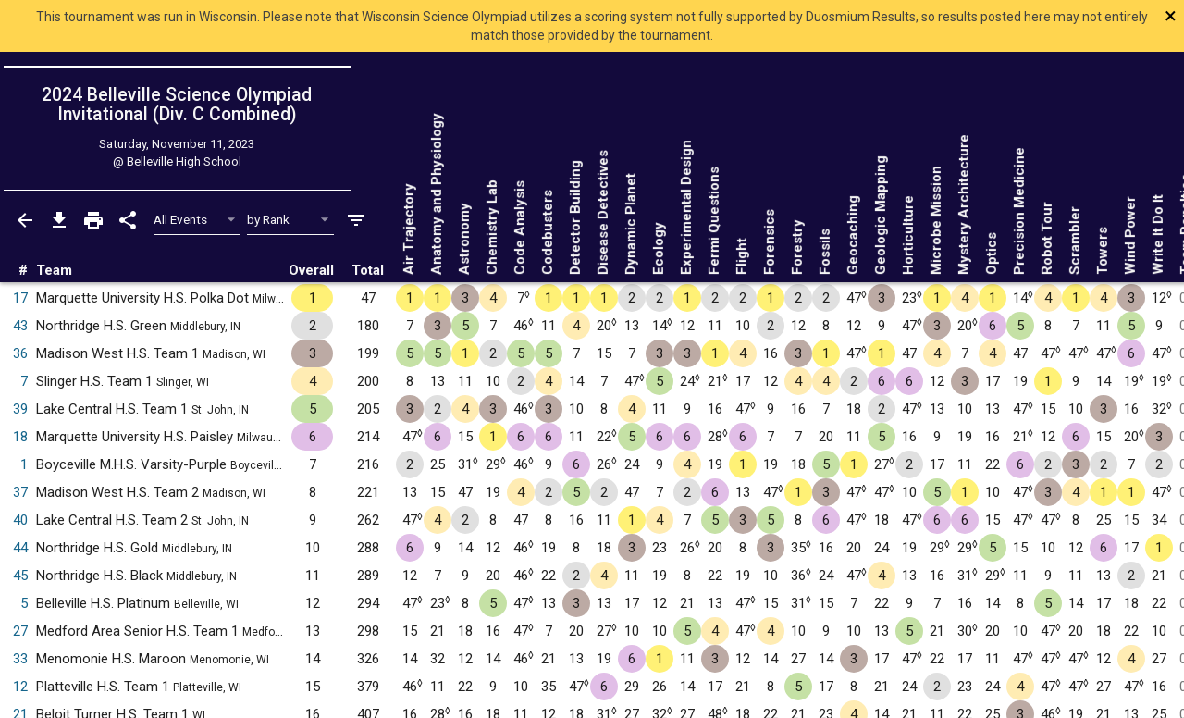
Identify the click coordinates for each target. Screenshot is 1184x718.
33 (20, 658)
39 (20, 409)
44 (20, 547)
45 (20, 575)
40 (20, 520)
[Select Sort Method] (291, 219)
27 (20, 631)
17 (20, 298)
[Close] (1065, 15)
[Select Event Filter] (197, 219)
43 (20, 325)
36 (20, 353)
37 (20, 492)
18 (20, 436)
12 (20, 686)
